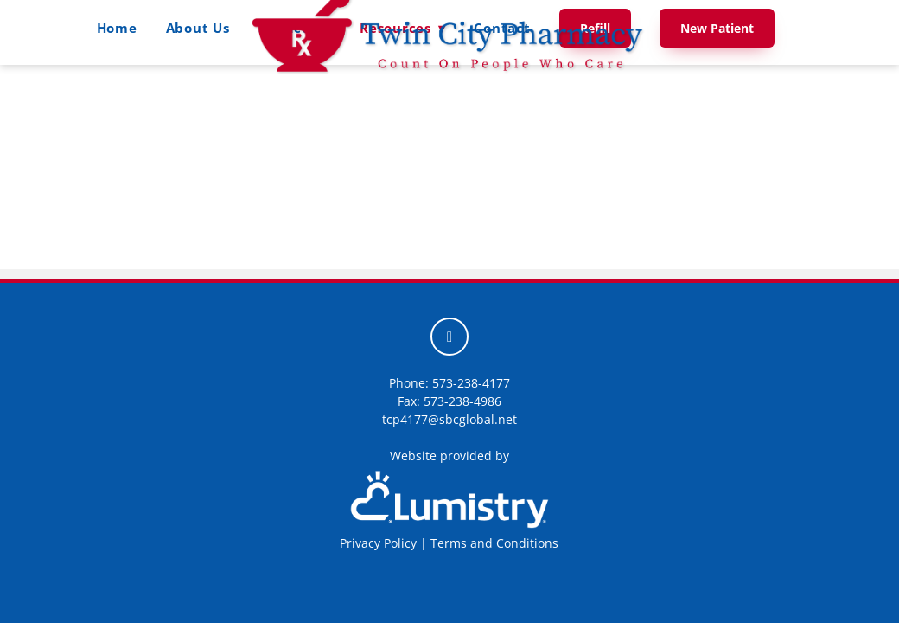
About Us (198, 27)
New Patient (717, 28)
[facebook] (449, 337)
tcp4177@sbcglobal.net (449, 419)
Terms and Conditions (494, 543)
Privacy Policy (378, 543)
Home (117, 27)
